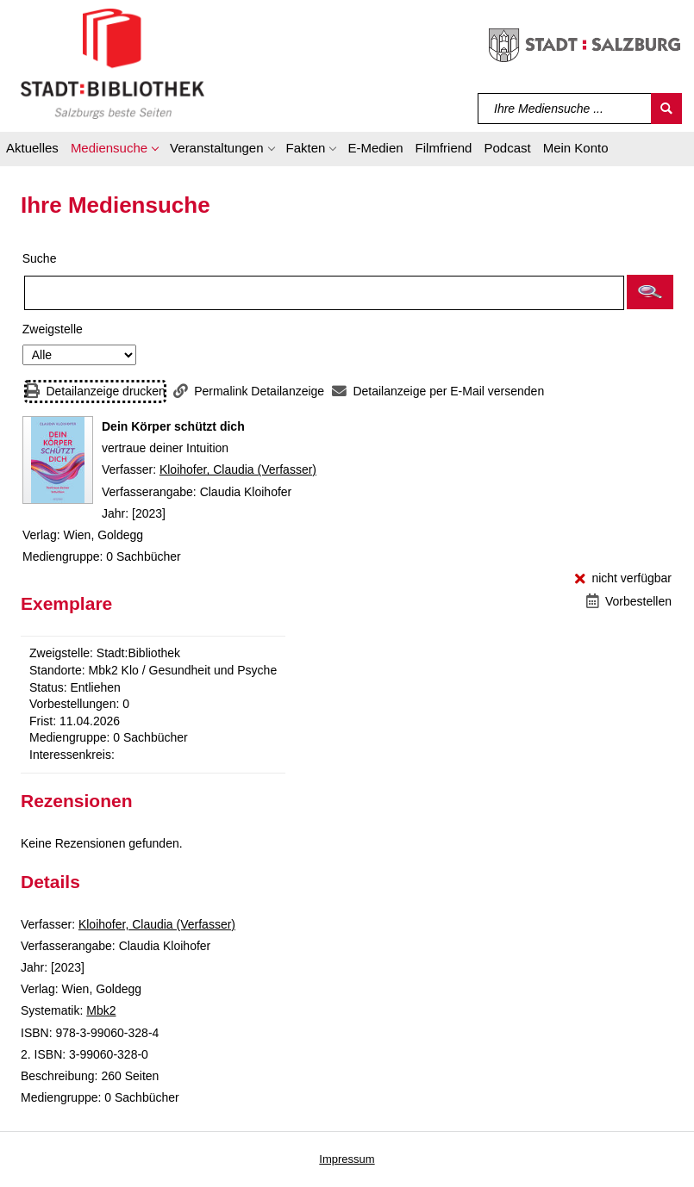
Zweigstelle (52, 329)
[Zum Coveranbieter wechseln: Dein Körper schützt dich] (57, 460)
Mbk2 (101, 1010)
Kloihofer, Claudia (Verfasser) (237, 469)
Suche (39, 258)
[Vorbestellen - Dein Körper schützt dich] (629, 601)
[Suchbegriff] (565, 108)
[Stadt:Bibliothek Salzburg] (112, 63)
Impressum (346, 1159)
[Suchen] (666, 108)
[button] (114, 150)
